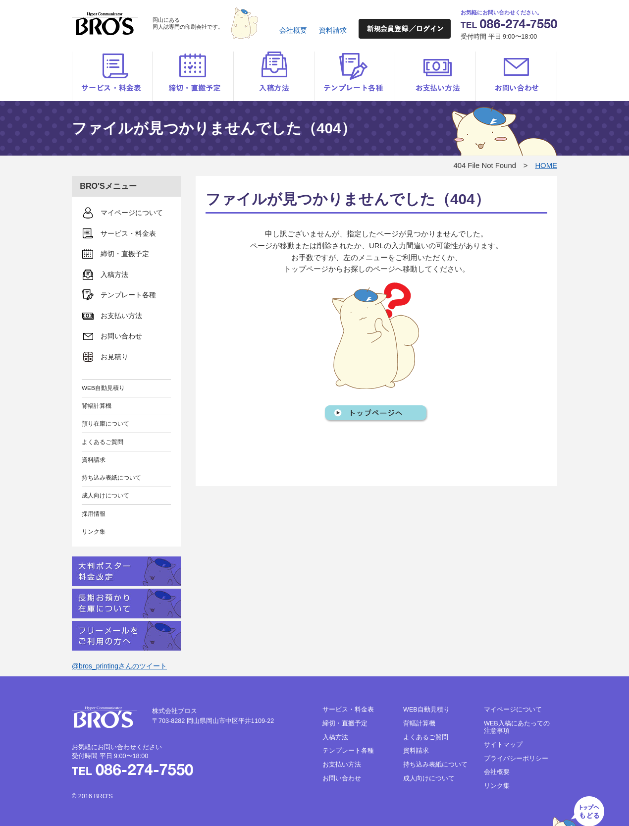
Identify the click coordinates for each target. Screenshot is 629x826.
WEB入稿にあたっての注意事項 (517, 727)
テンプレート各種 (354, 76)
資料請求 (333, 30)
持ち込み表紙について (111, 477)
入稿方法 (273, 76)
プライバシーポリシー (516, 758)
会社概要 (293, 30)
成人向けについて (105, 495)
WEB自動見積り (103, 388)
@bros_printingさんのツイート (119, 666)
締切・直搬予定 (193, 76)
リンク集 (93, 531)
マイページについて (513, 709)
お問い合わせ (516, 76)
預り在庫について (105, 423)
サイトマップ (503, 744)
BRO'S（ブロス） (105, 23)
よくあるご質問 (102, 442)
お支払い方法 (435, 76)
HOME (546, 165)
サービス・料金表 (112, 76)
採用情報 (93, 513)
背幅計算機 (96, 405)
